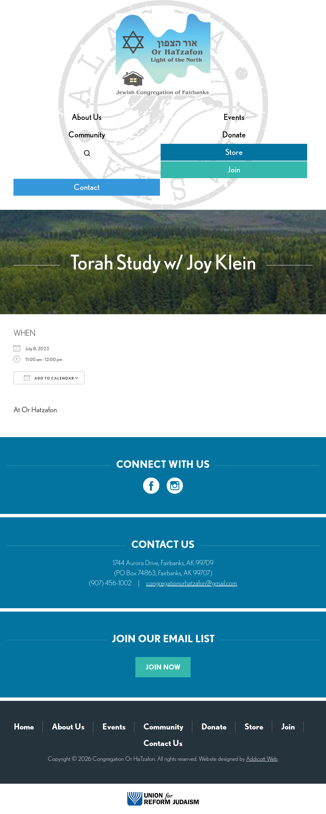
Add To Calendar (49, 378)
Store (234, 152)
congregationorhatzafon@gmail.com (191, 583)
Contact (87, 187)
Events (234, 117)
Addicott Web (262, 758)
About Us (87, 117)
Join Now (163, 667)
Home (24, 726)
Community (86, 134)
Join (234, 169)
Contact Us (163, 743)
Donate (234, 134)
